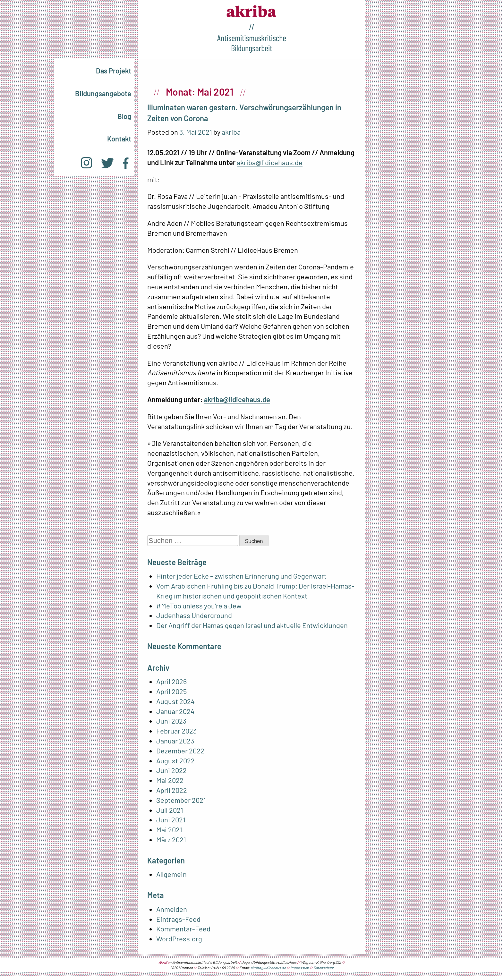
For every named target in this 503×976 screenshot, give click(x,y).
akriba (231, 132)
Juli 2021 (169, 810)
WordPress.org (179, 938)
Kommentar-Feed (183, 928)
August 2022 (175, 760)
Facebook (125, 163)
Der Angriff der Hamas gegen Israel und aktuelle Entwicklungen (252, 625)
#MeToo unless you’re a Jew (199, 605)
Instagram (86, 162)
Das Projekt (113, 70)
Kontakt (119, 138)
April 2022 (171, 790)
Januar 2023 (175, 740)
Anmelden (171, 909)
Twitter (107, 163)
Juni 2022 (171, 770)
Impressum (299, 967)
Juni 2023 (171, 721)
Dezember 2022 (180, 750)
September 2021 (181, 800)
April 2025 (171, 691)
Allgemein (171, 874)
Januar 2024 (175, 711)
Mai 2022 (169, 780)
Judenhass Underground (194, 615)
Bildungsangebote (103, 93)
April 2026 (171, 681)
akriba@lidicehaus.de (270, 162)
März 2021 (171, 839)
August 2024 (175, 701)
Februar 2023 (176, 730)
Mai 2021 (169, 829)
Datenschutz (323, 967)
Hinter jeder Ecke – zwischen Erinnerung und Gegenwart (241, 576)
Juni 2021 (170, 819)
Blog (124, 116)
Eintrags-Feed (178, 919)
